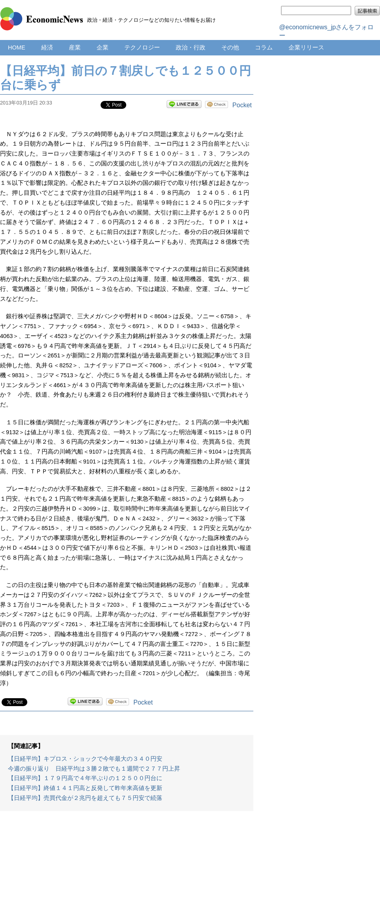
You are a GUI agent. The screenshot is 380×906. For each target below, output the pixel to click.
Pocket (242, 105)
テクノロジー (142, 47)
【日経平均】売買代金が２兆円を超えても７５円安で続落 (85, 798)
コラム (264, 47)
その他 (230, 47)
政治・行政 (190, 47)
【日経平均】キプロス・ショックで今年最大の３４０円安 (85, 759)
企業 (102, 47)
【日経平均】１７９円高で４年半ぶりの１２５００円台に (85, 778)
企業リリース (306, 47)
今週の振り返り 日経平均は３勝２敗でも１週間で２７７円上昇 (94, 768)
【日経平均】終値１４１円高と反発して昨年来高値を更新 (85, 788)
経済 (47, 47)
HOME (16, 47)
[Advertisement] (126, 862)
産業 (75, 47)
